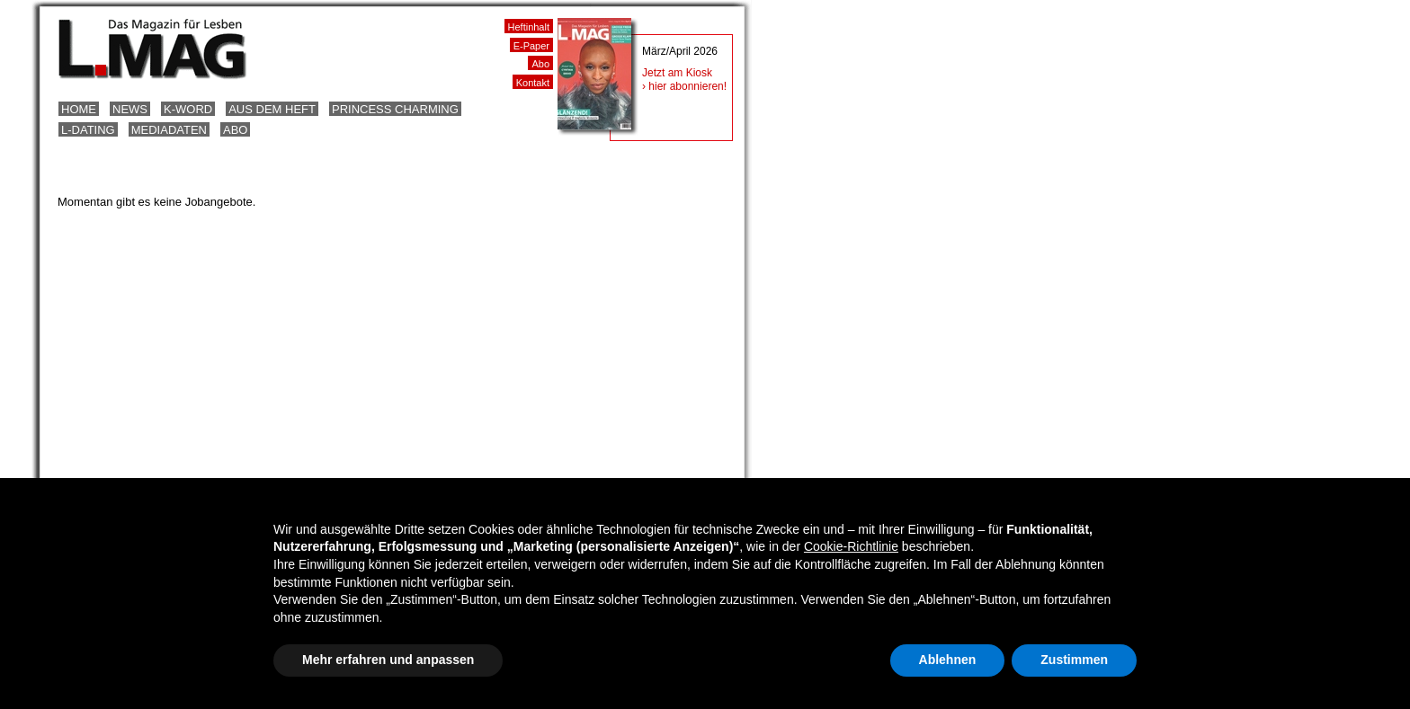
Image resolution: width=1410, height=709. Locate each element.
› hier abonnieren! (684, 86)
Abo (235, 130)
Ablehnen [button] (948, 659)
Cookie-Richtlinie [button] (851, 546)
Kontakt (532, 82)
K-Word (188, 109)
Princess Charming (395, 109)
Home (78, 109)
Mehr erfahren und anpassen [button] (388, 659)
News (129, 109)
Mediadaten (169, 130)
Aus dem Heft (272, 109)
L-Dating (88, 130)
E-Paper (531, 45)
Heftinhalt (528, 27)
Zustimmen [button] (1074, 659)
